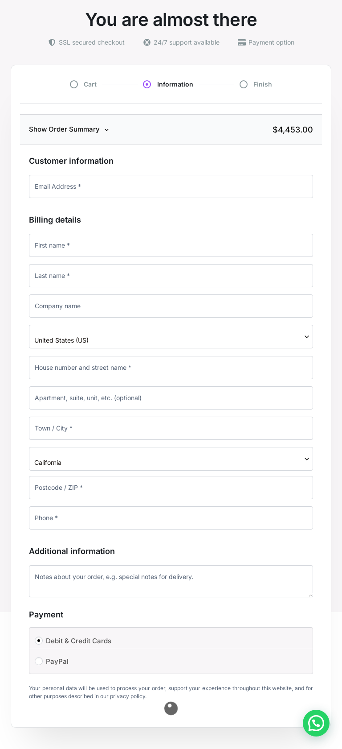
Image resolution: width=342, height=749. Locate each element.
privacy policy (127, 696)
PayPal (57, 661)
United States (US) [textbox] (61, 340)
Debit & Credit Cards (78, 641)
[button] (316, 723)
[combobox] (171, 336)
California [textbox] (47, 462)
